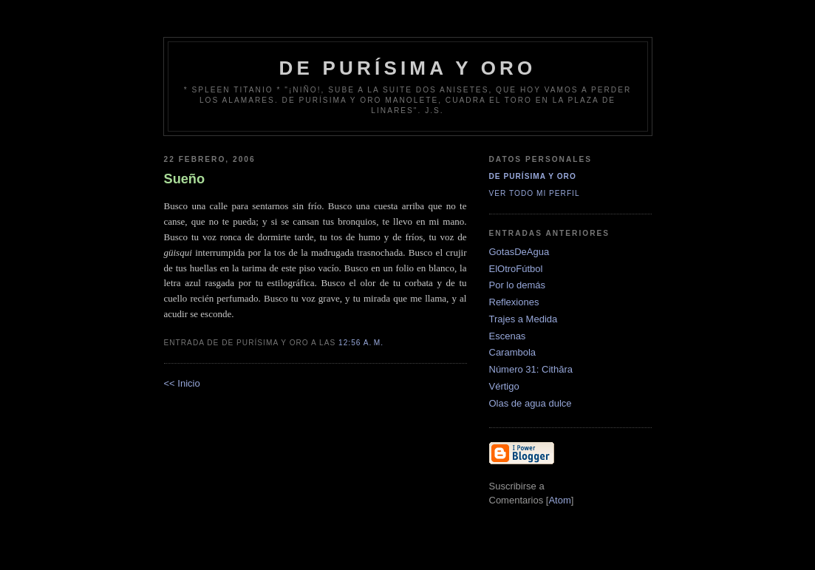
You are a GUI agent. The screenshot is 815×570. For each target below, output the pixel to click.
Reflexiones (514, 302)
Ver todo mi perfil (534, 193)
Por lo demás (517, 285)
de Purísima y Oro (407, 68)
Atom (559, 500)
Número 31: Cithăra (531, 369)
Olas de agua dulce (530, 403)
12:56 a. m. (360, 343)
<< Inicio (182, 383)
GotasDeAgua (519, 251)
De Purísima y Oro (532, 176)
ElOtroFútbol (516, 268)
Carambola (512, 352)
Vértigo (504, 386)
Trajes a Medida (523, 319)
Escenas (507, 336)
